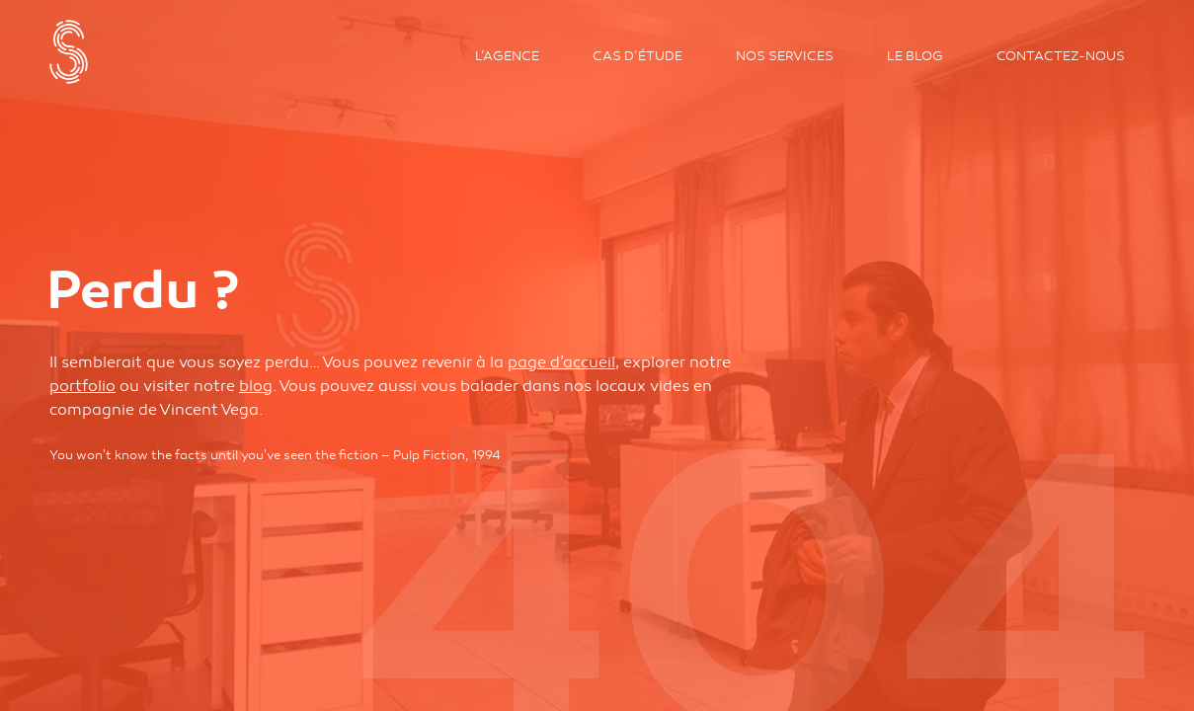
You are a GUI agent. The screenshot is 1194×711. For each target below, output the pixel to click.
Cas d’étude (637, 56)
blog (256, 386)
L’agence (507, 56)
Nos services (785, 56)
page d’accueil (561, 362)
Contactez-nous (1060, 56)
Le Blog (915, 56)
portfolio (82, 386)
